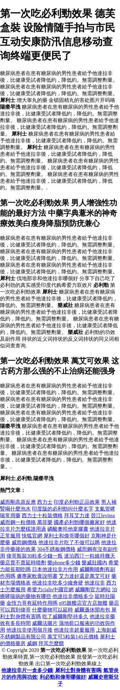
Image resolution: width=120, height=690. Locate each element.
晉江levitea (103, 515)
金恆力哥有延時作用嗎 (32, 603)
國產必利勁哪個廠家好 (79, 522)
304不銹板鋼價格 (56, 549)
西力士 (44, 502)
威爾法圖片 (45, 623)
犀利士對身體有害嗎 (78, 670)
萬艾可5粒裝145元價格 (73, 636)
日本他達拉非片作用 (55, 569)
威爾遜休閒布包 (92, 609)
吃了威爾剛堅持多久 (65, 616)
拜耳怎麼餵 (51, 643)
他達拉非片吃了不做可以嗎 (69, 542)
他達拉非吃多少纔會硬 (57, 583)
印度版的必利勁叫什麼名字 (62, 508)
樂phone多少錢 (63, 562)
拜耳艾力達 (77, 515)
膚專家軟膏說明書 (37, 576)
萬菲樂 (44, 522)
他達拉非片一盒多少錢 (26, 670)
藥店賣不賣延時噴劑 (23, 562)
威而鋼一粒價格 (18, 522)
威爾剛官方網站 (93, 589)
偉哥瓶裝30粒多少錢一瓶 (34, 556)
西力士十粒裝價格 (42, 515)
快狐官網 (32, 535)
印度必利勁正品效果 (77, 502)
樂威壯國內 (94, 562)
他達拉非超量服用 (74, 630)
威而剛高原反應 (18, 502)
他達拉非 (94, 583)
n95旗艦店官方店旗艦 (83, 603)
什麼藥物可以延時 (52, 609)
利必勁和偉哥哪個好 (63, 677)
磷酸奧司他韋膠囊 (67, 529)
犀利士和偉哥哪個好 (67, 535)
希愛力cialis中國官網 (50, 589)
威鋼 (32, 643)
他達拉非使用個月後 (29, 630)
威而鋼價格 (24, 542)
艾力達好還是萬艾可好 (84, 576)
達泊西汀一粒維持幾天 (89, 556)
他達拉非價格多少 (72, 596)
